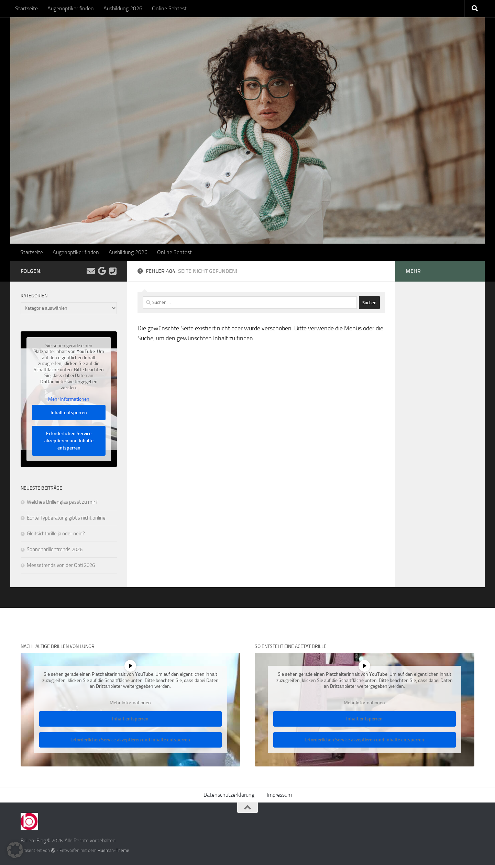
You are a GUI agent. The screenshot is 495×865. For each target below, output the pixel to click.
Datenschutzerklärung (229, 795)
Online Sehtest (169, 8)
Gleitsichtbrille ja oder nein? (56, 534)
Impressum (279, 795)
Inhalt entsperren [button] (69, 413)
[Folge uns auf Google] (102, 271)
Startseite (26, 8)
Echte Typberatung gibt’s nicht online (66, 518)
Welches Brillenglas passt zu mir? (62, 502)
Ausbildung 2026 (122, 8)
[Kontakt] (113, 271)
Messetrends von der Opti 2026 (61, 565)
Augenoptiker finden (70, 8)
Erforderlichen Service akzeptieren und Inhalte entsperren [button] (69, 441)
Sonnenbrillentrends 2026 (54, 549)
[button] (15, 850)
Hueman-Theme (113, 850)
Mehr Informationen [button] (68, 399)
